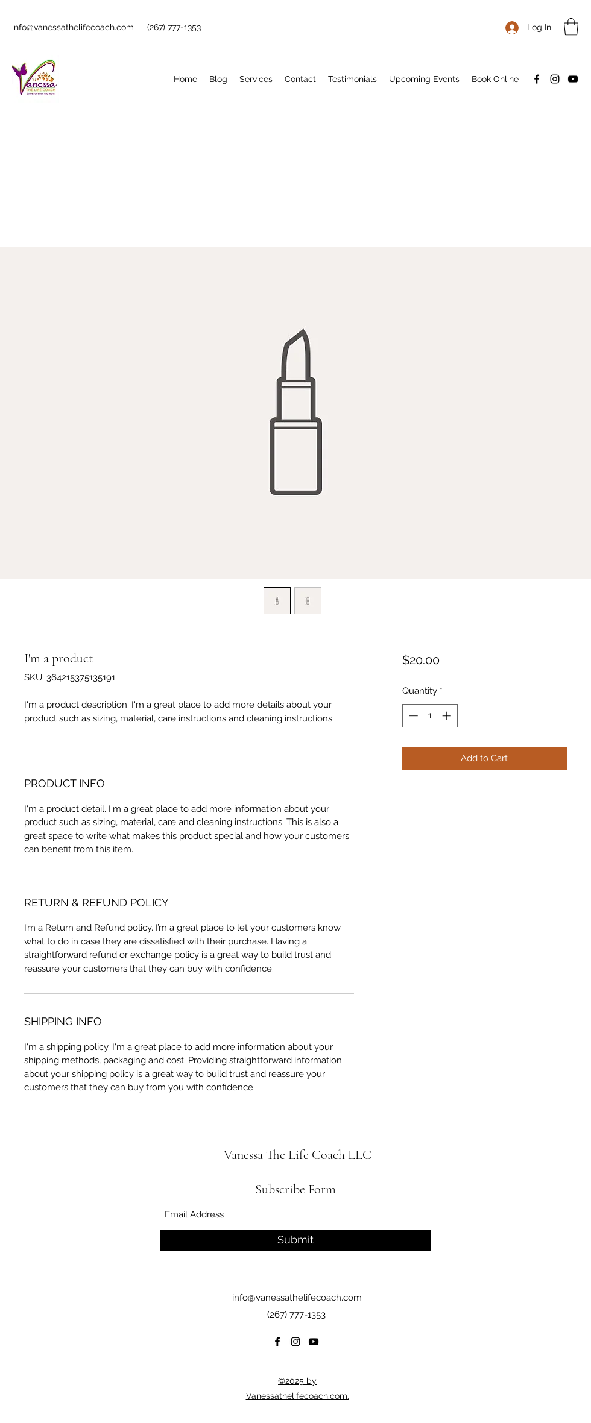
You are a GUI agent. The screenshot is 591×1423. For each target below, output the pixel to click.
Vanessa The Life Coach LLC (297, 1155)
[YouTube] (573, 79)
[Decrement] (412, 716)
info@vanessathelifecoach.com (73, 27)
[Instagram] (555, 79)
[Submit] (295, 1240)
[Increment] (448, 716)
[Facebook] (537, 79)
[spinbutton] (430, 716)
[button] (571, 27)
